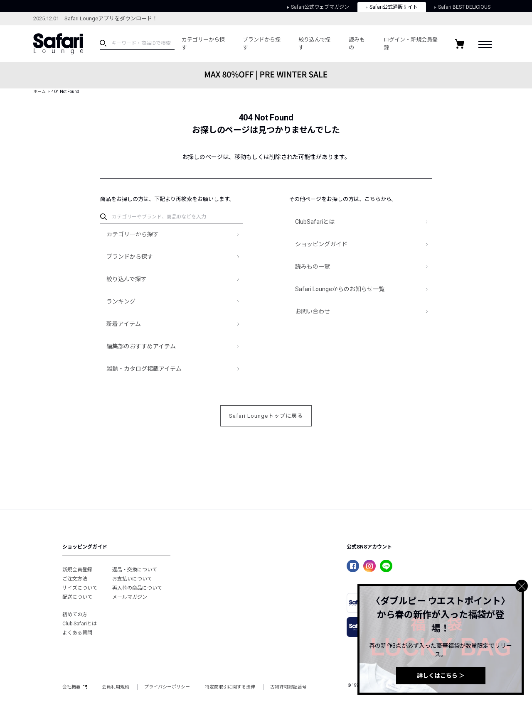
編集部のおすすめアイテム (141, 346)
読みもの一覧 (312, 266)
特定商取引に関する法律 (230, 687)
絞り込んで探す (314, 44)
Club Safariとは (79, 624)
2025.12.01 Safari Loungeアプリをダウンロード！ (95, 18)
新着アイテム (123, 324)
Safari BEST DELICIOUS (462, 7)
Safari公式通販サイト (392, 7)
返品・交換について (134, 570)
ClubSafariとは (315, 221)
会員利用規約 (115, 687)
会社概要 (74, 687)
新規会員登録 (77, 570)
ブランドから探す (262, 44)
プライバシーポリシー (167, 687)
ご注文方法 (74, 579)
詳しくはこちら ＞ (441, 675)
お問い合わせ (312, 311)
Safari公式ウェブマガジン (318, 7)
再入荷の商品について (137, 588)
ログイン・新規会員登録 (411, 44)
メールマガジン (129, 597)
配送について (77, 597)
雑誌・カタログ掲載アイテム (144, 368)
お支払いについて (132, 579)
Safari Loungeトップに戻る (266, 416)
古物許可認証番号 (288, 687)
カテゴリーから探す (203, 44)
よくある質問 (77, 633)
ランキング (120, 301)
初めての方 (74, 614)
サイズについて (79, 588)
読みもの (357, 44)
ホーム (39, 91)
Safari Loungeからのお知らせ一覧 (339, 289)
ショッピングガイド (321, 244)
